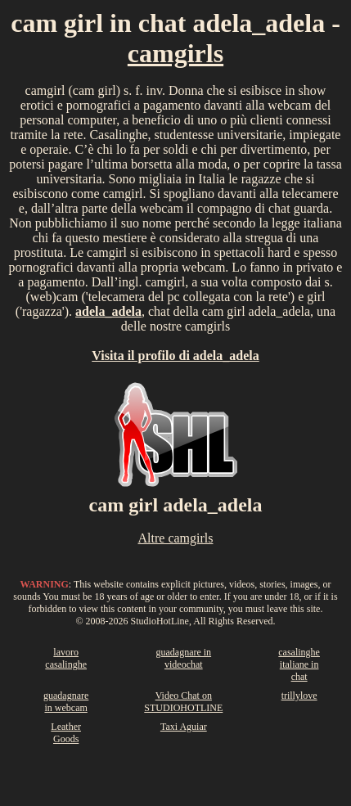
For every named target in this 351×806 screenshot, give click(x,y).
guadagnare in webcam (65, 702)
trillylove (299, 695)
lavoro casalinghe (66, 658)
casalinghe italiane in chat (299, 664)
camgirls (175, 53)
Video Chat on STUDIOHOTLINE (183, 702)
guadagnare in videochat (183, 658)
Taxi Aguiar (183, 726)
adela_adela (108, 311)
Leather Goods (66, 733)
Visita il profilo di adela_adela (175, 355)
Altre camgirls (176, 538)
